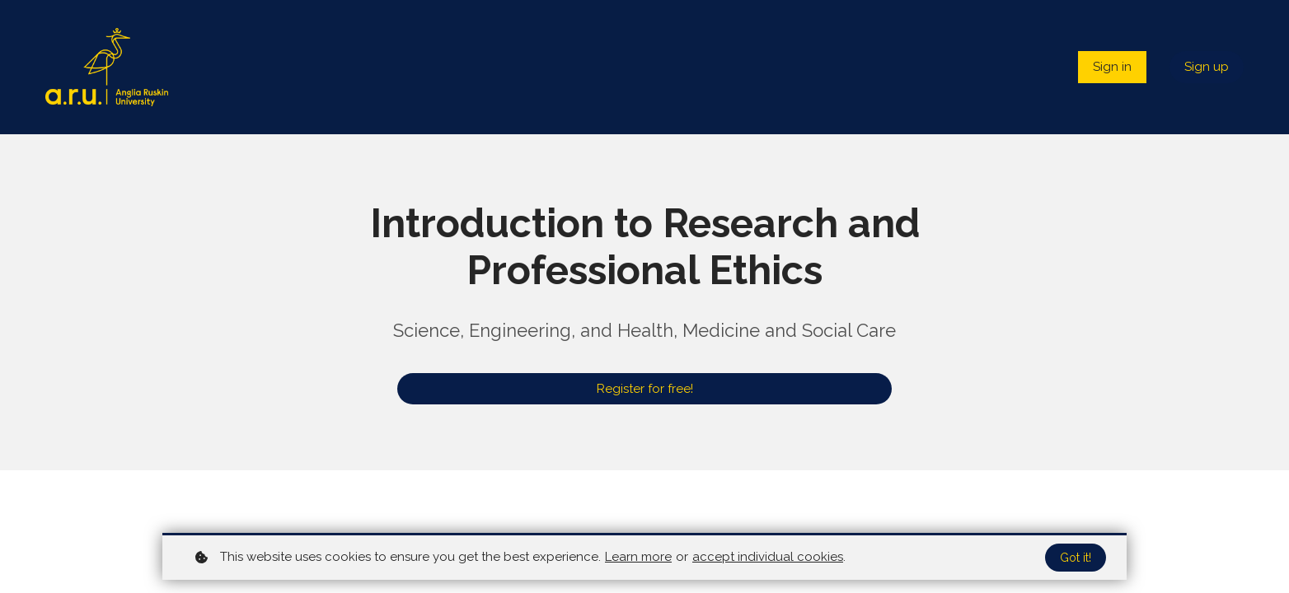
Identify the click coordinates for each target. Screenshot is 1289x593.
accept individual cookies (767, 556)
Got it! (1075, 557)
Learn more (638, 556)
